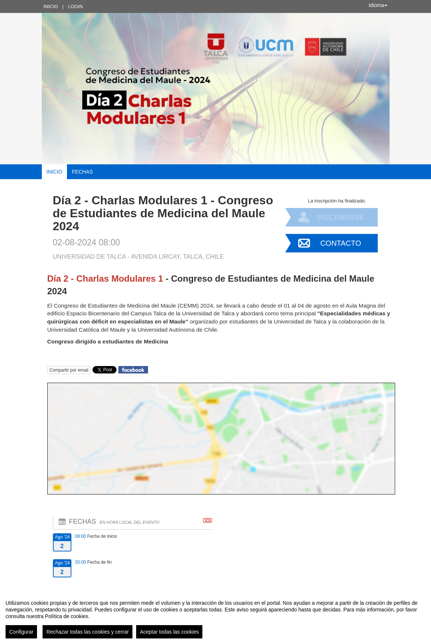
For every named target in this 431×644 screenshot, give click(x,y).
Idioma (377, 5)
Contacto (340, 243)
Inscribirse (340, 217)
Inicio (51, 6)
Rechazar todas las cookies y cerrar (87, 632)
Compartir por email (69, 370)
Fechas (82, 172)
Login (75, 6)
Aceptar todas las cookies (169, 632)
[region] (215, 616)
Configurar (21, 632)
